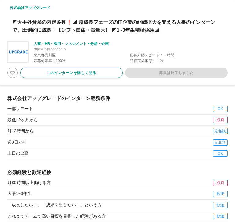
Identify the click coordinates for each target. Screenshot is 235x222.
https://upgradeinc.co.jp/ (50, 49)
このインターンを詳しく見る (71, 73)
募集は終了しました (176, 73)
